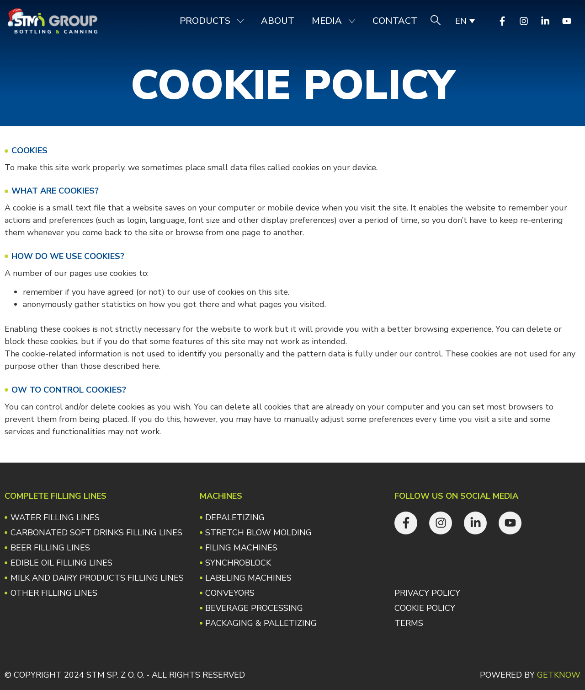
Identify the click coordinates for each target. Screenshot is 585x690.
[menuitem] (464, 21)
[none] (464, 21)
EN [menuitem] (461, 21)
